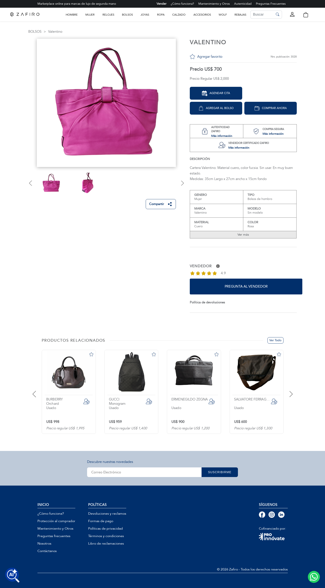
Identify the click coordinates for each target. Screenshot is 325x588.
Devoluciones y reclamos (107, 513)
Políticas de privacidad (105, 528)
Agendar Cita (216, 93)
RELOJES (108, 14)
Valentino (55, 32)
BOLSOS (127, 14)
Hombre (72, 14)
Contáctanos (47, 551)
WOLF (223, 14)
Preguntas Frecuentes (271, 4)
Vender (161, 4)
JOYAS (145, 14)
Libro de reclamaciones (106, 543)
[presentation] (39, 391)
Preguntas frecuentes (53, 536)
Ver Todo (275, 340)
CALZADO (179, 14)
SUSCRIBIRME (220, 472)
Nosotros (44, 543)
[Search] (261, 14)
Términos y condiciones (106, 536)
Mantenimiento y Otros (214, 4)
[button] (305, 14)
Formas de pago (100, 521)
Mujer (90, 14)
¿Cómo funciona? (182, 4)
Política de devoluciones (207, 302)
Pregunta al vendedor (246, 286)
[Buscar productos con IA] (12, 575)
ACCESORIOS (202, 14)
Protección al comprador (56, 521)
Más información (221, 135)
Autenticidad (243, 4)
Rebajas (240, 14)
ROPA (161, 14)
